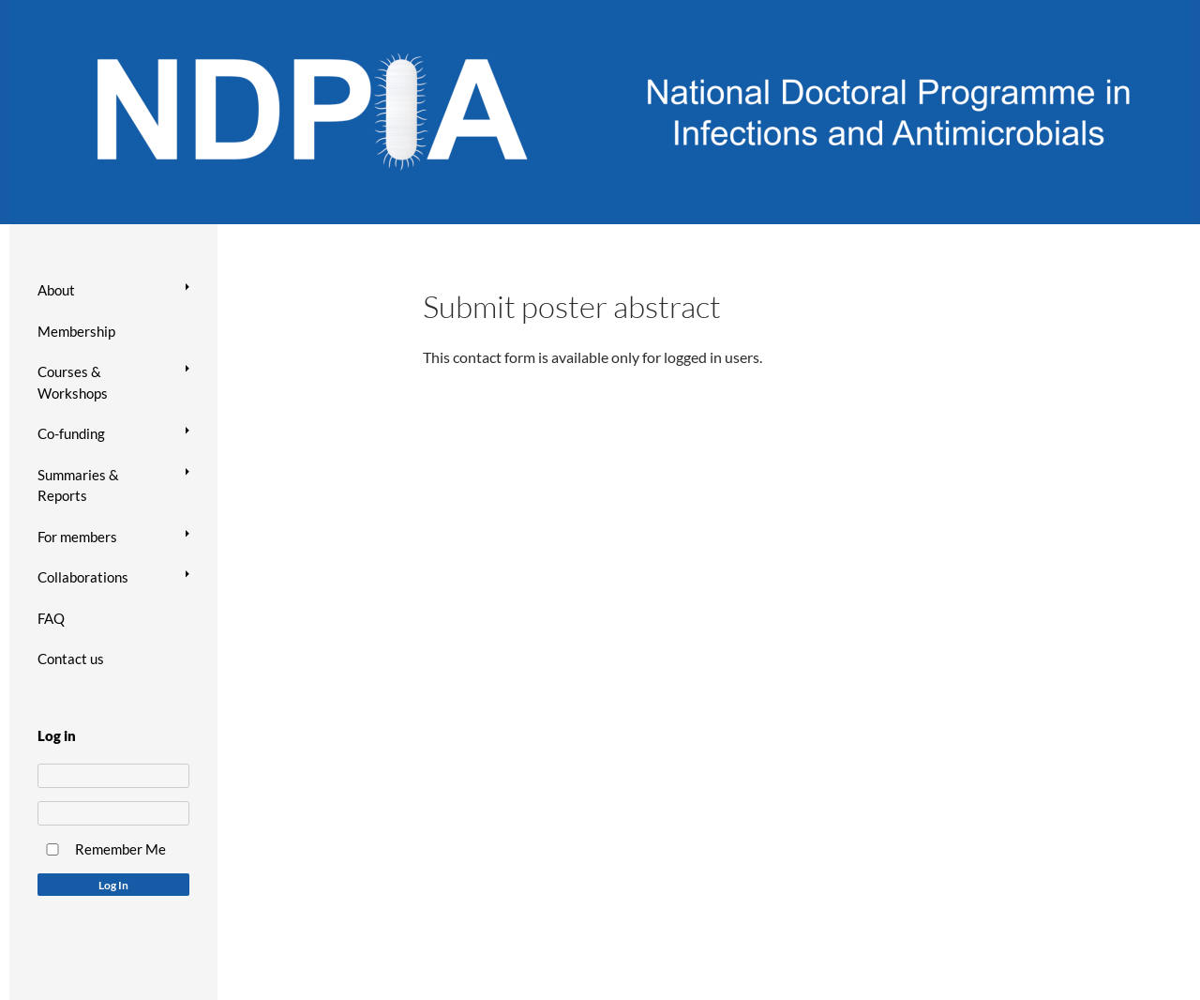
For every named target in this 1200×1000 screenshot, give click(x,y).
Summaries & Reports (78, 485)
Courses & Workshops (73, 382)
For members (77, 536)
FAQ (51, 618)
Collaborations (83, 576)
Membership (76, 331)
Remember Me (120, 849)
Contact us (71, 658)
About (56, 289)
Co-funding (71, 433)
